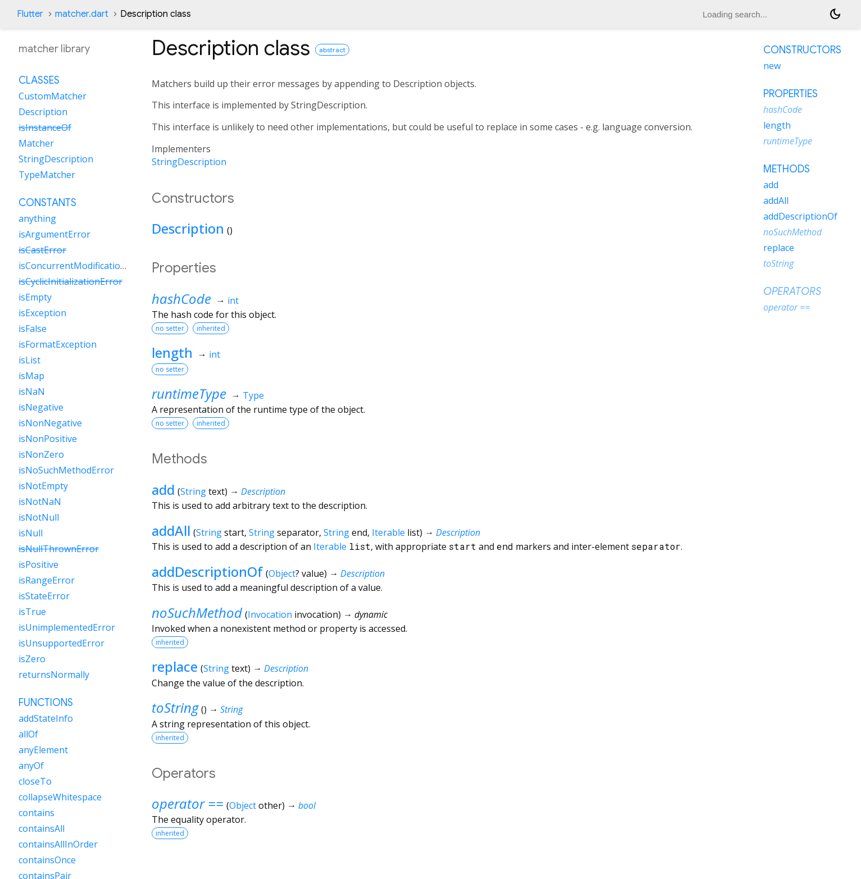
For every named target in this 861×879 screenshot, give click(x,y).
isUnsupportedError (61, 643)
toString (175, 707)
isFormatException (58, 344)
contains (36, 813)
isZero (32, 659)
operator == (188, 803)
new (772, 66)
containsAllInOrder (58, 844)
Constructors (802, 50)
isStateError (44, 596)
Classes (39, 80)
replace (175, 666)
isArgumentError (54, 234)
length (172, 352)
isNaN (32, 391)
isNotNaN (40, 501)
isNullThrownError (59, 549)
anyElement (43, 750)
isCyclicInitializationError (70, 281)
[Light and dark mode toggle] (835, 14)
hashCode (181, 298)
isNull (31, 533)
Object (281, 573)
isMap (31, 376)
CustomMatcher (52, 96)
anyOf (31, 765)
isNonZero (41, 454)
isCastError (42, 250)
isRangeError (47, 580)
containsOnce (47, 860)
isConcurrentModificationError (83, 265)
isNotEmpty (43, 486)
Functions (46, 702)
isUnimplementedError (67, 627)
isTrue (32, 611)
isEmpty (35, 297)
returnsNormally (54, 674)
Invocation (270, 614)
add (163, 489)
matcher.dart (81, 14)
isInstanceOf (45, 127)
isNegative (41, 407)
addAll (171, 530)
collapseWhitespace (60, 797)
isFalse (33, 328)
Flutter (30, 14)
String (193, 491)
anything (37, 218)
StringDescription (189, 162)
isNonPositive (48, 438)
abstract (332, 49)
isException (42, 313)
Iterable (388, 532)
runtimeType (189, 393)
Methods (786, 169)
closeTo (35, 781)
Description (188, 228)
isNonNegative (50, 423)
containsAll (42, 828)
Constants (47, 203)
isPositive (38, 564)
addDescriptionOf (207, 571)
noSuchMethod (197, 612)
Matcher (36, 143)
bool (307, 805)
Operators (792, 291)
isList (29, 360)
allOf (28, 734)
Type (253, 395)
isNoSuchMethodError (66, 470)
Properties (790, 94)
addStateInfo (46, 718)
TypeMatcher (47, 174)
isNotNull (39, 517)
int (233, 300)
